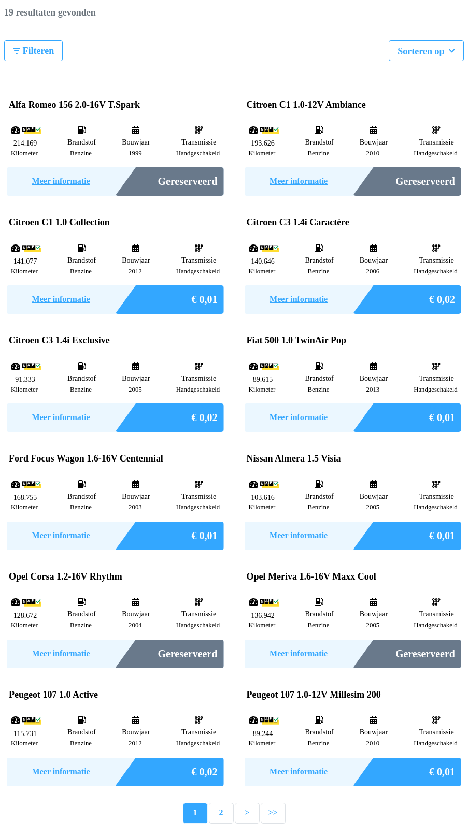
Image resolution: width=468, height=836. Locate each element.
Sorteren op (426, 50)
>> (272, 812)
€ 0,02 (442, 296)
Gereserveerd (187, 181)
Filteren (33, 51)
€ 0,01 (205, 296)
